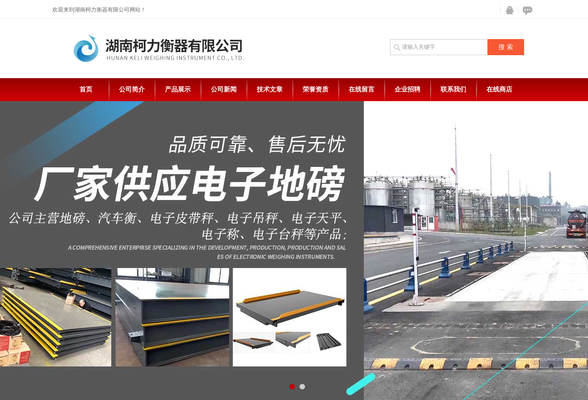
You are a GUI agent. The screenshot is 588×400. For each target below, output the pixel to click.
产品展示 (178, 89)
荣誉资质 (315, 89)
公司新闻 (224, 89)
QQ (507, 10)
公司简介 (132, 89)
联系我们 (453, 89)
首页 (85, 89)
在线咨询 (526, 10)
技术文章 (270, 89)
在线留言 (361, 89)
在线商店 (499, 89)
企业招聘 (407, 89)
